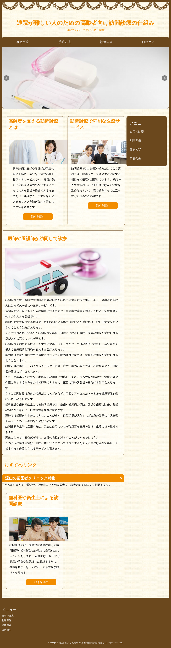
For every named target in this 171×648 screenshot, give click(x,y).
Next (164, 78)
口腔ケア (148, 42)
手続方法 (64, 42)
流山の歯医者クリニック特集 (30, 478)
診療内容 (106, 42)
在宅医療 (22, 42)
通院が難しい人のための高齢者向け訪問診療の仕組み (86, 23)
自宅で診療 (137, 131)
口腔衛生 (135, 158)
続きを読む (38, 216)
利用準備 (135, 140)
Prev (6, 78)
